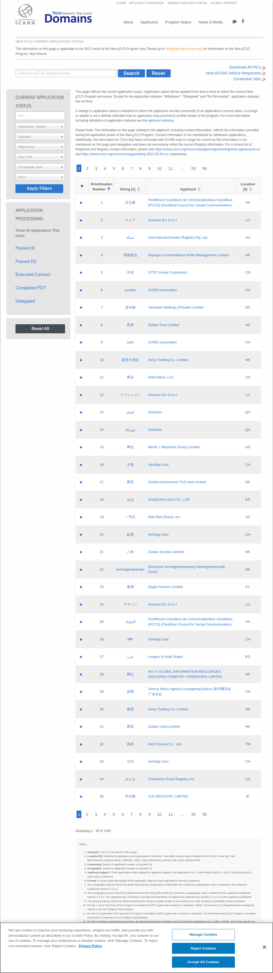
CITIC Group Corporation (167, 272)
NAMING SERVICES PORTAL (188, 3)
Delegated (25, 301)
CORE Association (162, 290)
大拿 (130, 465)
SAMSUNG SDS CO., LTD (169, 500)
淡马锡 (130, 307)
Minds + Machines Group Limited (174, 447)
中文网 (130, 796)
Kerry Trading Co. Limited (168, 360)
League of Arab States (165, 657)
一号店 (130, 517)
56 (204, 168)
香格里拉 (130, 255)
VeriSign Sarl (158, 465)
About (128, 22)
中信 (130, 272)
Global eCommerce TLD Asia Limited (177, 482)
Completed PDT (30, 288)
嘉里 (130, 709)
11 (170, 168)
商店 (130, 377)
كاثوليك (130, 622)
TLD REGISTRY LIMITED (168, 796)
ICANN (121, 3)
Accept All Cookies (203, 962)
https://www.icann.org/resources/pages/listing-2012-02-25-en (125, 154)
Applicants (149, 22)
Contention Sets (250, 79)
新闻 (130, 692)
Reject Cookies (203, 948)
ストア (130, 220)
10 (159, 168)
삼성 (130, 500)
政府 (130, 744)
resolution (174, 905)
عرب (130, 657)
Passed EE (26, 261)
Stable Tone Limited (163, 325)
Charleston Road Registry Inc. (171, 779)
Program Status (178, 22)
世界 (130, 325)
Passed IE (25, 248)
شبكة (130, 237)
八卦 (130, 552)
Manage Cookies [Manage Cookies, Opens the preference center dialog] (203, 934)
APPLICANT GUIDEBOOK (147, 3)
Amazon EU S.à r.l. (163, 220)
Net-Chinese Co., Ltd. (165, 744)
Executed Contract (33, 274)
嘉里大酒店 (130, 360)
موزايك (130, 430)
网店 (130, 482)
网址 (130, 447)
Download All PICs (247, 67)
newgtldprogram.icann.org (184, 49)
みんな (130, 779)
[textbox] (40, 126)
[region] (136, 947)
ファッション (130, 395)
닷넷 (130, 761)
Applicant (188, 189)
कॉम (130, 639)
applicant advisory (161, 120)
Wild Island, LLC (161, 377)
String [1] (127, 189)
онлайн (130, 290)
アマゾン (130, 604)
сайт (130, 342)
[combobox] (40, 115)
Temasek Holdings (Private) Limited (175, 307)
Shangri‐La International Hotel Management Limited (188, 255)
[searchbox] (40, 115)
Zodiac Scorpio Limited (166, 552)
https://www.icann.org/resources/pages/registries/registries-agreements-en (207, 149)
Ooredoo (155, 412)
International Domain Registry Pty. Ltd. (178, 237)
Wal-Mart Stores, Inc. (164, 517)
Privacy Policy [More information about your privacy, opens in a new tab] (90, 946)
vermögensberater (130, 569)
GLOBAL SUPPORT (224, 3)
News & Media (211, 22)
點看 (130, 534)
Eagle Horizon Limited (165, 587)
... (182, 168)
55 (193, 168)
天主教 (130, 203)
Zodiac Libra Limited (164, 726)
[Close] (264, 947)
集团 (130, 587)
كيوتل (130, 412)
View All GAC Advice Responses (236, 73)
